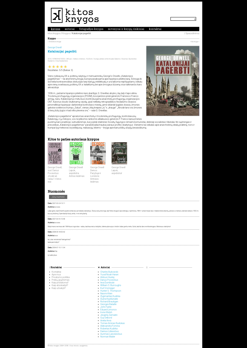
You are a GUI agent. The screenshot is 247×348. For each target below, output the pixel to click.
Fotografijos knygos (91, 29)
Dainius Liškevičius (109, 331)
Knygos (55, 29)
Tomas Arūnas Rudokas (112, 323)
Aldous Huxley (107, 277)
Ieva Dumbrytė (107, 282)
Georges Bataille (108, 304)
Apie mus (56, 274)
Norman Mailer (107, 336)
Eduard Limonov (108, 309)
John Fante (105, 307)
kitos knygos (54, 33)
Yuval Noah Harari (109, 274)
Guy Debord (106, 317)
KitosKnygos (123, 16)
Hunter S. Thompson (110, 291)
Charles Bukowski (109, 272)
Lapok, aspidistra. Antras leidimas (76, 173)
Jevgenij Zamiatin (109, 315)
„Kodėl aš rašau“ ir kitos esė (54, 179)
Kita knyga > (195, 42)
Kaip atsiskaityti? (60, 285)
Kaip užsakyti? (59, 288)
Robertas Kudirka (109, 328)
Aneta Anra (105, 320)
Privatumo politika (61, 277)
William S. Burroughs (110, 285)
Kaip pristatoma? (60, 282)
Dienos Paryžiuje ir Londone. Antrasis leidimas (95, 176)
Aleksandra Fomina (110, 326)
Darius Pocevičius (109, 280)
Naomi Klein (106, 293)
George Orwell (76, 167)
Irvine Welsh (106, 312)
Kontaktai (155, 29)
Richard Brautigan (109, 301)
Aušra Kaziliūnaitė (109, 299)
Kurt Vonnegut (107, 288)
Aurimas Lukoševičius (111, 334)
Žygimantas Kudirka (110, 296)
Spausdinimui (191, 33)
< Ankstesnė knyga (54, 42)
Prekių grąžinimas (60, 280)
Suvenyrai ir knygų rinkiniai (126, 29)
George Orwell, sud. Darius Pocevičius (55, 170)
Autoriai (70, 29)
